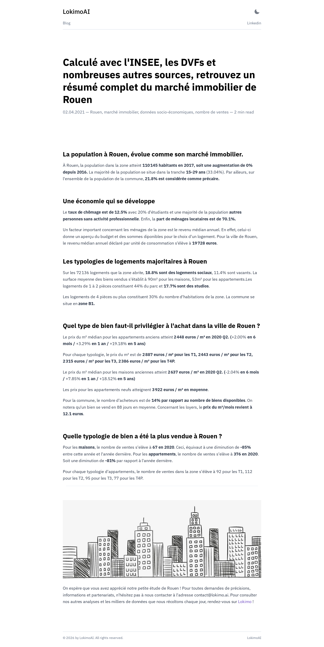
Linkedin (254, 23)
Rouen (96, 112)
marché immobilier (121, 112)
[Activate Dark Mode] (257, 11)
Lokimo (244, 601)
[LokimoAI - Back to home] (76, 12)
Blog (66, 23)
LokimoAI (254, 638)
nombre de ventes (212, 112)
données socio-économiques (166, 112)
